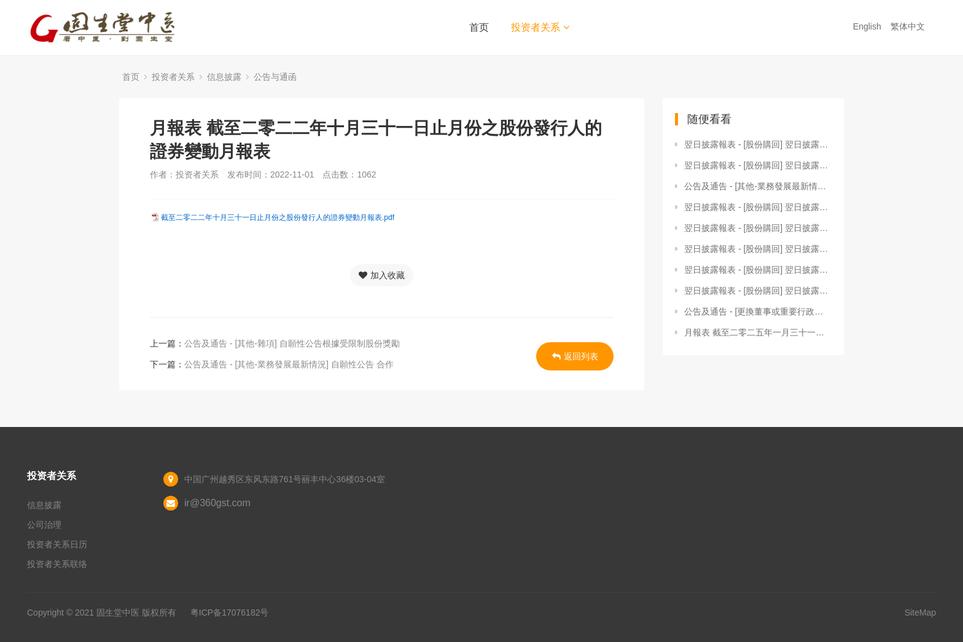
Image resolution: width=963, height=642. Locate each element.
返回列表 (575, 356)
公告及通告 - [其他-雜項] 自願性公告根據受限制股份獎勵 (292, 343)
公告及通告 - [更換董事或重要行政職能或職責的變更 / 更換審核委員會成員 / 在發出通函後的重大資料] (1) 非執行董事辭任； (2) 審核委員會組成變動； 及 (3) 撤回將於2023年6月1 (758, 311)
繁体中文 (909, 26)
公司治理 (44, 525)
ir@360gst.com (217, 503)
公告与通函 (275, 77)
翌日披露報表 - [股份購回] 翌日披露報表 (758, 144)
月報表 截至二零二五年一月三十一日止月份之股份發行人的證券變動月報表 (758, 332)
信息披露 (224, 77)
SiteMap (920, 612)
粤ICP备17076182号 (229, 612)
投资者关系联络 (57, 564)
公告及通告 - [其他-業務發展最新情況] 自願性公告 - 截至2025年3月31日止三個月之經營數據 (758, 186)
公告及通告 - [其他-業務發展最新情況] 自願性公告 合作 (289, 364)
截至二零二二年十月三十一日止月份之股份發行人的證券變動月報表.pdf (277, 217)
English (868, 26)
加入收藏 (382, 275)
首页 (479, 27)
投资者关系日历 (57, 544)
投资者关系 (540, 27)
